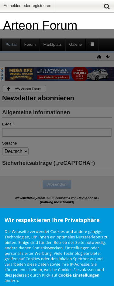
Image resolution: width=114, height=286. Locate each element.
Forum (30, 44)
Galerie (75, 44)
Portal (11, 44)
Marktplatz (52, 44)
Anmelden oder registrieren (27, 5)
